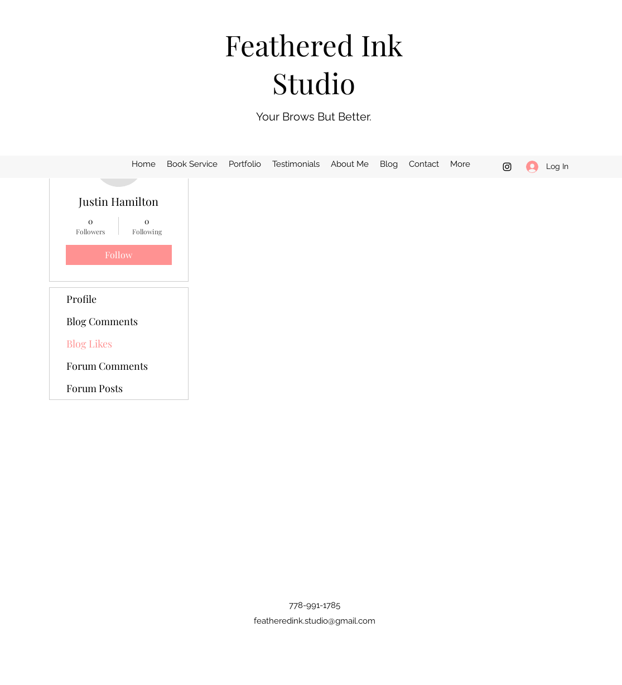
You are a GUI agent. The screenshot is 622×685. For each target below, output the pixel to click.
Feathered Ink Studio (314, 64)
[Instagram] (507, 166)
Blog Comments (102, 321)
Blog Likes (89, 343)
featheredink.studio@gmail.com (314, 621)
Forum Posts (94, 388)
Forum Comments (107, 366)
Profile (81, 299)
